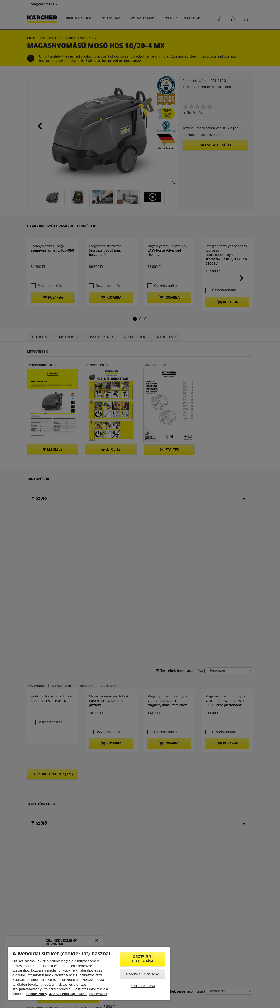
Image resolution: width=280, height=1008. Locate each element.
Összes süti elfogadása (142, 959)
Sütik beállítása (143, 986)
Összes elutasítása (142, 974)
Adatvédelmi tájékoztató (68, 994)
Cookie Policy (36, 994)
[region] (89, 973)
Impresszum (98, 994)
